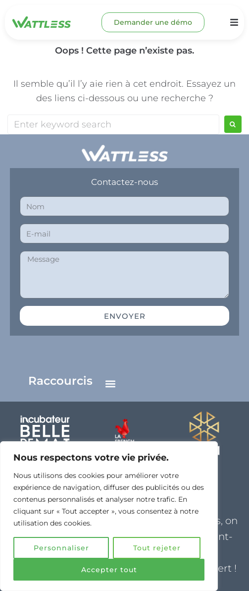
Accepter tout (109, 569)
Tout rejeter (157, 547)
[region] (109, 516)
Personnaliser (61, 547)
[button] (110, 383)
